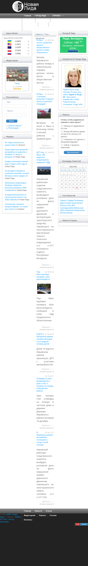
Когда (68, 203)
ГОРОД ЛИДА (41, 16)
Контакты (28, 520)
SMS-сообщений (67, 210)
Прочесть (46, 87)
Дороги (63, 203)
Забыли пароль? (15, 126)
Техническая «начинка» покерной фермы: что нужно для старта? (16, 206)
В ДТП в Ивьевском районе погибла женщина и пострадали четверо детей (45, 339)
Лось (69, 205)
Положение (78, 200)
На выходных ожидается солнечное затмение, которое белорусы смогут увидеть (17, 173)
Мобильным (78, 208)
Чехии (73, 203)
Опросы (42, 515)
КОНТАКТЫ (29, 29)
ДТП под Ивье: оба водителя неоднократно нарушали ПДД (43, 157)
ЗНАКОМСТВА (30, 24)
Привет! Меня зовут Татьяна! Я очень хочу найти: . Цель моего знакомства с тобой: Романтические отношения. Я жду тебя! (73, 97)
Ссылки (53, 515)
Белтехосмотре (66, 213)
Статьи (49, 511)
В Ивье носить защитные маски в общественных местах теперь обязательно (44, 46)
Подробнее (73, 51)
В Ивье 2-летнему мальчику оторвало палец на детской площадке (45, 99)
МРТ (73, 205)
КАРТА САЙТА (56, 24)
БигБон (80, 203)
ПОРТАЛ (28, 20)
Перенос (63, 200)
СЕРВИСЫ (42, 20)
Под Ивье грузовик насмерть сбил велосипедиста (43, 275)
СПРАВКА (56, 16)
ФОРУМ (43, 24)
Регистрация (13, 128)
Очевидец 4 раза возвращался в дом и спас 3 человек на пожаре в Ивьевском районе (45, 384)
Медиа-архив (29, 515)
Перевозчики (79, 210)
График (70, 200)
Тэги (46, 34)
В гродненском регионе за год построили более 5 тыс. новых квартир (16, 197)
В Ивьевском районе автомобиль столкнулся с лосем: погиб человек (45, 438)
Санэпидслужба (66, 208)
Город (17, 83)
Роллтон (63, 205)
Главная (27, 16)
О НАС (55, 20)
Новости (39, 34)
